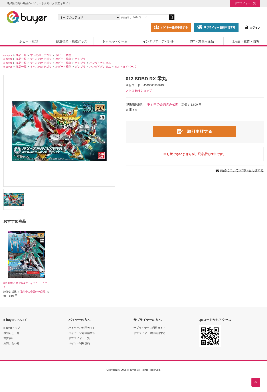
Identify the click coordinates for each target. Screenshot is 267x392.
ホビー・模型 (28, 41)
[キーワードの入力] (144, 17)
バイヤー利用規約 (79, 343)
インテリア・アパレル (158, 41)
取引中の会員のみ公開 (162, 104)
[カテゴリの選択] (89, 17)
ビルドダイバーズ (125, 66)
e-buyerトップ (11, 327)
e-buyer (7, 55)
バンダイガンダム (100, 62)
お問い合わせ (11, 343)
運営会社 (8, 338)
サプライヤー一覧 (245, 3)
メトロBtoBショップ (139, 90)
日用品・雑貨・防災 (245, 41)
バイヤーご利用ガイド (82, 327)
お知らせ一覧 (11, 333)
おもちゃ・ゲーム (115, 41)
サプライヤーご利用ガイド (150, 327)
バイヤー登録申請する (82, 333)
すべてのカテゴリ (41, 55)
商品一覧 (21, 55)
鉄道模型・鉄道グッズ (71, 41)
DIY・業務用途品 (202, 41)
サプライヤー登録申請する (150, 333)
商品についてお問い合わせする (242, 170)
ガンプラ (80, 58)
